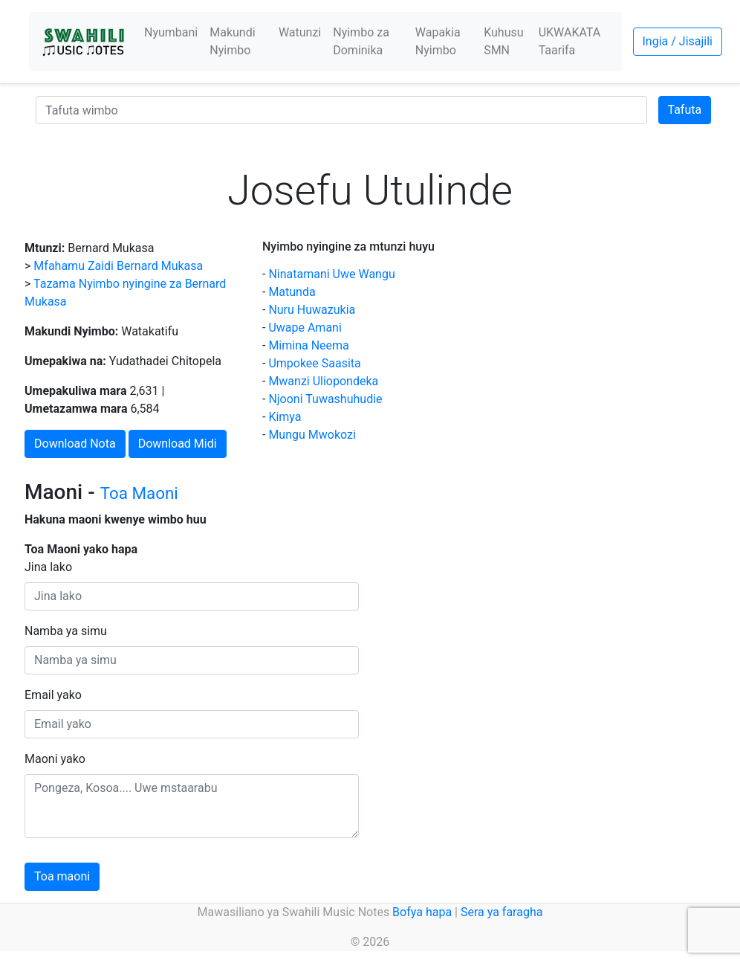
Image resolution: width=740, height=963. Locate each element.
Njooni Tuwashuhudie (325, 399)
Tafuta (685, 110)
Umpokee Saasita (314, 363)
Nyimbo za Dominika (361, 41)
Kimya (284, 417)
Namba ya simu (66, 631)
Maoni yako (55, 759)
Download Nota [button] (75, 444)
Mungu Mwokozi (311, 435)
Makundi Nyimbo (232, 41)
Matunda (291, 292)
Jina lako (48, 567)
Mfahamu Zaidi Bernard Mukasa (118, 266)
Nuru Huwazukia (311, 310)
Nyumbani (171, 32)
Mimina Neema (308, 345)
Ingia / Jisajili (678, 41)
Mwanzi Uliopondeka (323, 381)
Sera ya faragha (501, 912)
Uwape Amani (304, 328)
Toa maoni (62, 876)
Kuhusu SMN (503, 41)
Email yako (53, 695)
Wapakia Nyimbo (438, 41)
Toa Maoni (139, 493)
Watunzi (300, 32)
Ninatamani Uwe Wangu (331, 274)
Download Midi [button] (177, 444)
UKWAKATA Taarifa (570, 41)
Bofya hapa (422, 912)
